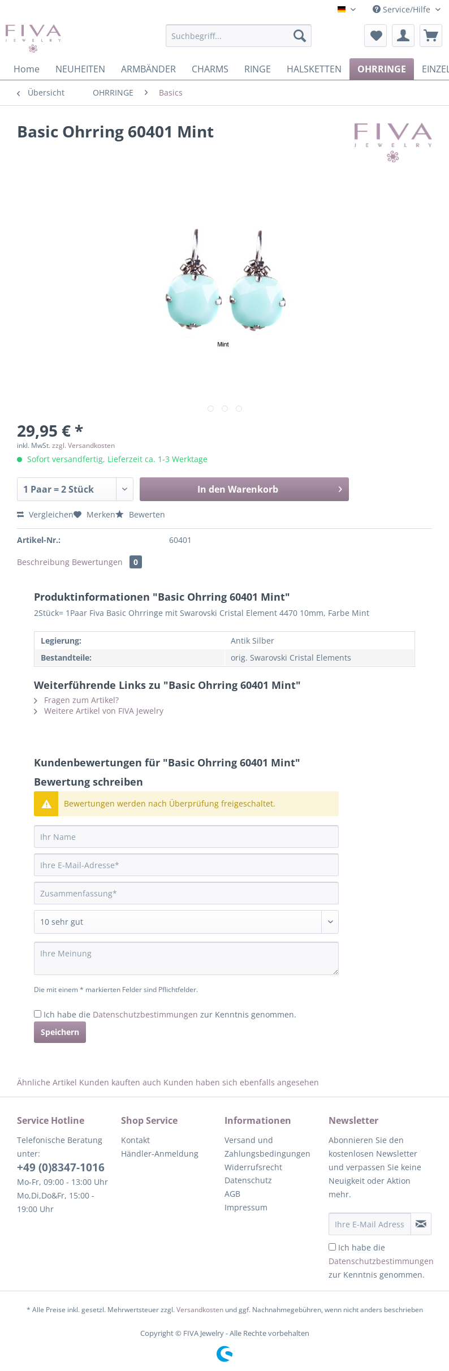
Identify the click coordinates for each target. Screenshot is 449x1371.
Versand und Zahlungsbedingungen (267, 1147)
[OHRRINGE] (381, 69)
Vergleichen (45, 514)
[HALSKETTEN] (314, 69)
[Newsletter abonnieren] (421, 1224)
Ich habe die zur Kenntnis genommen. (170, 1014)
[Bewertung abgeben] (186, 922)
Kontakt (135, 1140)
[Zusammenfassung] (186, 893)
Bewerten (140, 514)
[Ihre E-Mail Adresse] (370, 1224)
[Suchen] (300, 35)
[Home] (27, 69)
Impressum (246, 1207)
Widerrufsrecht (253, 1167)
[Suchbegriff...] (239, 35)
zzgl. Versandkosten (83, 445)
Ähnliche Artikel (47, 1082)
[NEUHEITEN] (80, 69)
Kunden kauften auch (120, 1082)
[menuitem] (239, 41)
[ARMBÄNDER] (148, 69)
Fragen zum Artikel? (76, 700)
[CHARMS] (210, 69)
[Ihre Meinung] (186, 958)
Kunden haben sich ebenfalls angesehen (241, 1082)
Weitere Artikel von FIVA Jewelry (98, 710)
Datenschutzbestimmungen (145, 1014)
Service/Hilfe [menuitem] (403, 9)
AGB (232, 1193)
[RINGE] (257, 69)
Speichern (60, 1032)
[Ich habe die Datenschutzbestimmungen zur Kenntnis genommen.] (37, 1014)
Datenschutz (248, 1180)
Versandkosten (199, 1309)
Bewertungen (107, 562)
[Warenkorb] (431, 35)
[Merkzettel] (375, 35)
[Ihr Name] (186, 836)
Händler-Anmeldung (159, 1153)
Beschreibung (43, 562)
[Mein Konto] (403, 35)
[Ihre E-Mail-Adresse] (186, 864)
